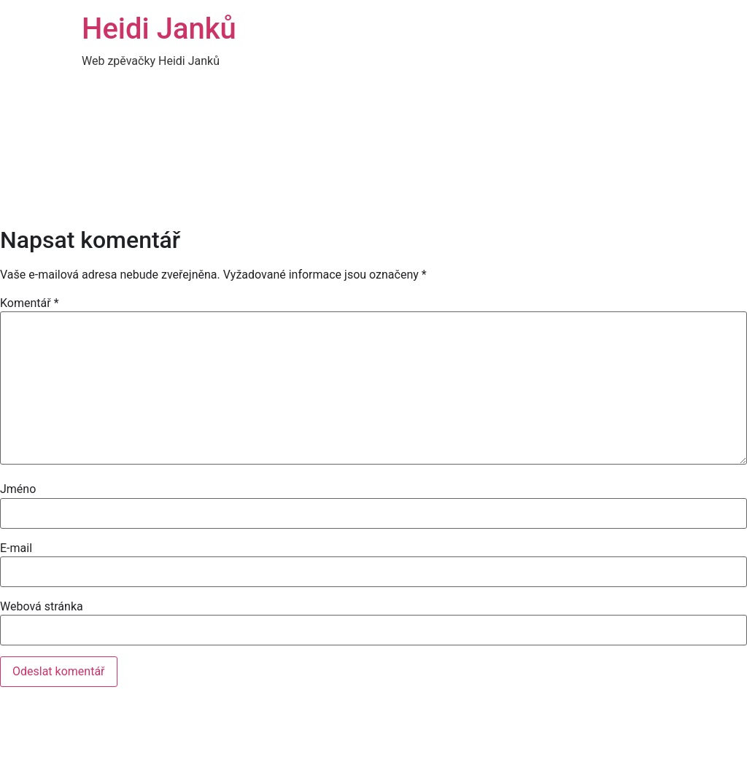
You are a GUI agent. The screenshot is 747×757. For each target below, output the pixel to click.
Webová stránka (41, 607)
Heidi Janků (159, 29)
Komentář (29, 303)
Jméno (18, 489)
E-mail (16, 548)
